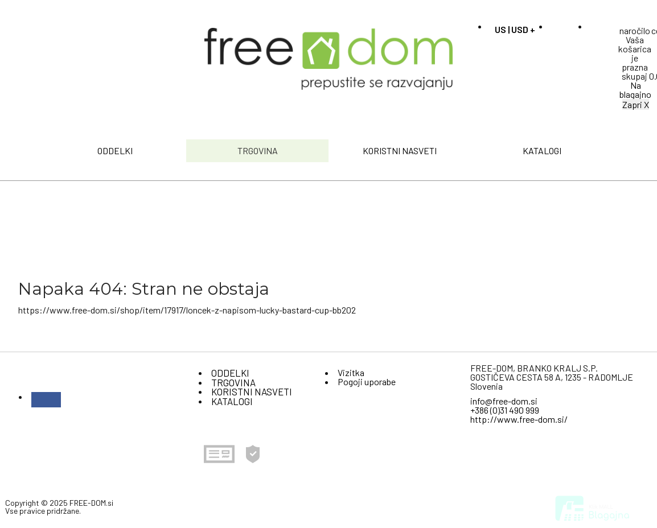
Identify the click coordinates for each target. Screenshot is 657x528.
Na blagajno (635, 90)
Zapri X (635, 104)
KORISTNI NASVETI (400, 150)
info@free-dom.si (503, 400)
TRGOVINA (257, 150)
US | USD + (515, 29)
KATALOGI (542, 150)
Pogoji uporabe (367, 381)
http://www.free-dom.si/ (519, 419)
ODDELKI (115, 150)
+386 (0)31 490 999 (504, 410)
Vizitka (351, 372)
